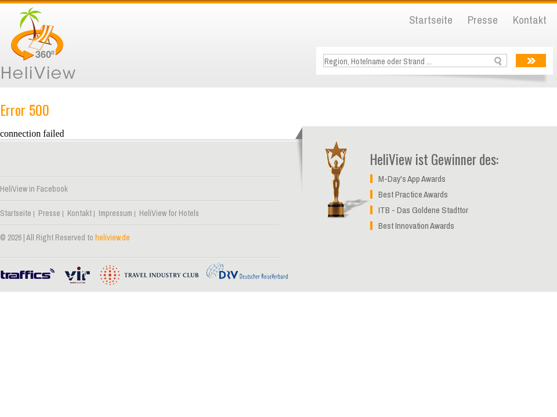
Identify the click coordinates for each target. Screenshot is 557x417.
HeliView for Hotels (169, 213)
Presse (483, 19)
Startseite (431, 19)
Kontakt (530, 19)
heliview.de (112, 237)
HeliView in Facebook (34, 189)
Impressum (115, 213)
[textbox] (416, 61)
